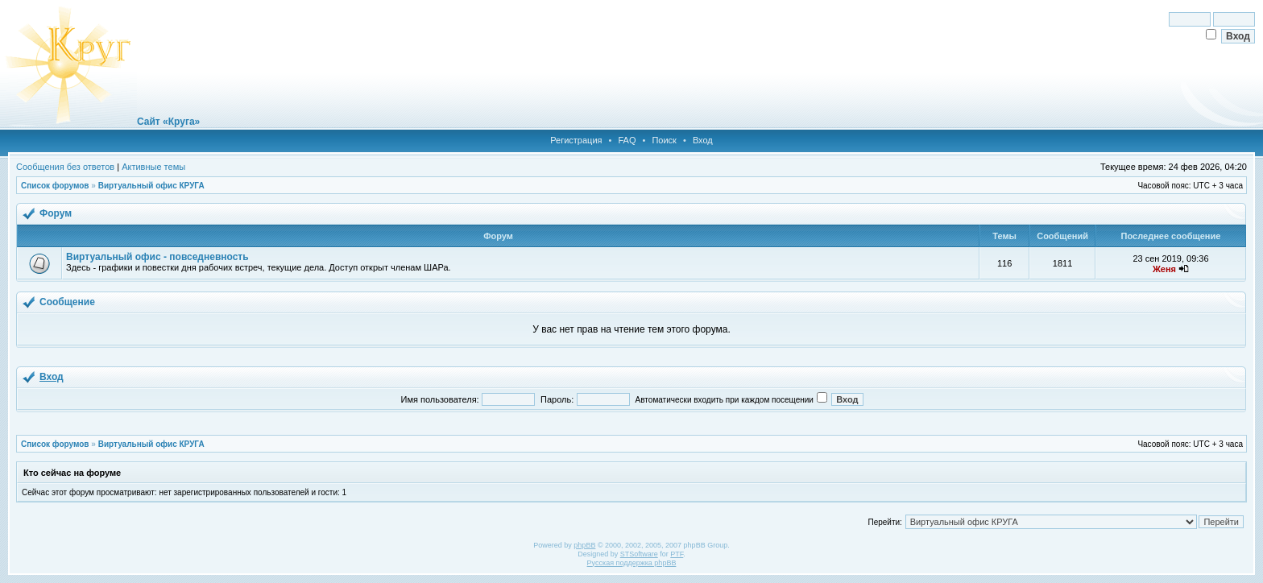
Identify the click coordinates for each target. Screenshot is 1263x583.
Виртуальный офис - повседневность (157, 257)
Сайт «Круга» (168, 121)
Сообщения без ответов (65, 167)
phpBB (584, 545)
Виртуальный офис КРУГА (151, 185)
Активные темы (153, 167)
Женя (1164, 269)
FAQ (627, 140)
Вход (703, 140)
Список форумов (55, 185)
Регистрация (576, 140)
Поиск (664, 140)
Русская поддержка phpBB (632, 563)
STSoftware (639, 554)
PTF (676, 554)
